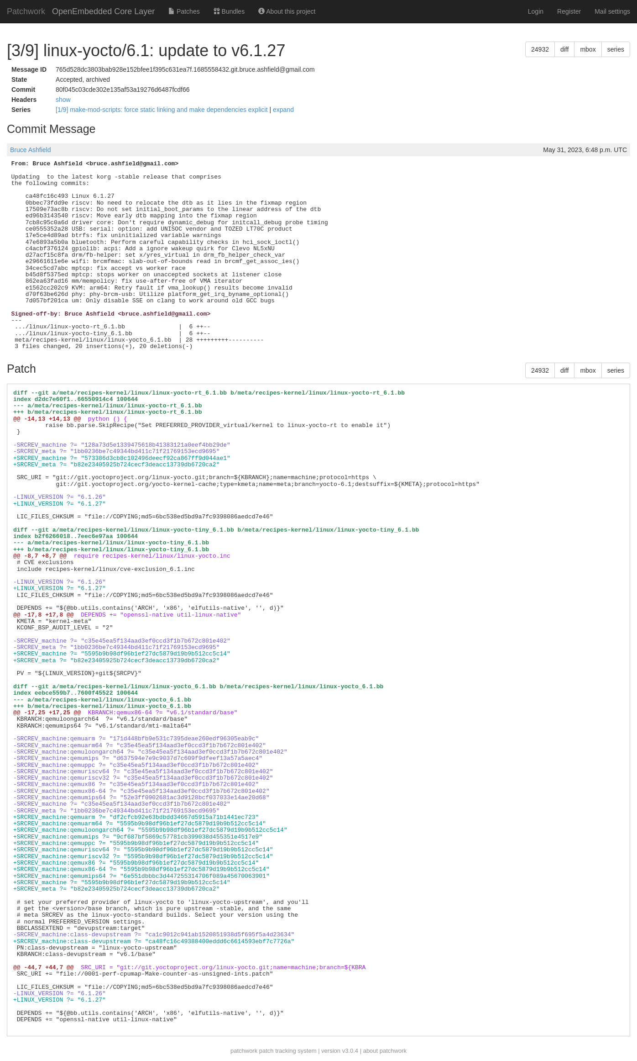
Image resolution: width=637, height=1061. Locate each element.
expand (283, 109)
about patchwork (385, 1050)
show (63, 99)
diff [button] (564, 49)
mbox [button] (587, 49)
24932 (540, 49)
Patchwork (26, 11)
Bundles (229, 11)
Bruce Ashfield (30, 149)
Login (535, 11)
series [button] (615, 49)
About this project (286, 11)
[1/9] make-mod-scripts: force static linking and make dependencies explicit (162, 109)
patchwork (243, 1050)
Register (569, 11)
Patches (183, 11)
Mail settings (612, 11)
